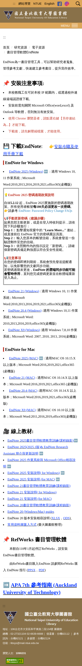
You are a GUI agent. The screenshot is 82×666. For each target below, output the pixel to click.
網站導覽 (24, 3)
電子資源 (38, 47)
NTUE (37, 3)
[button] (77, 4)
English (49, 3)
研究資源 (20, 47)
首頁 (6, 47)
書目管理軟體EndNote (23, 52)
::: (14, 3)
